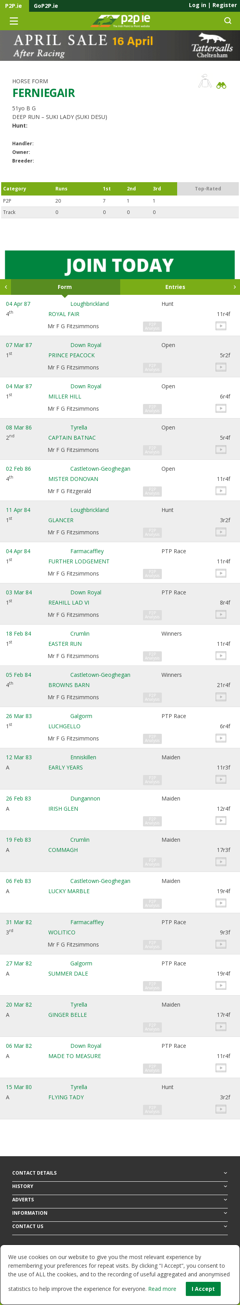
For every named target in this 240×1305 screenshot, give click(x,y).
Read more (162, 1288)
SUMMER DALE (68, 973)
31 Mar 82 (19, 922)
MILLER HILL (64, 396)
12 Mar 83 (19, 757)
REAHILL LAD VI (68, 602)
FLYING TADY (66, 1097)
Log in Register (213, 5)
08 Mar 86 (19, 427)
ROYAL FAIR (63, 314)
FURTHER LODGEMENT (79, 561)
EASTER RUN (65, 643)
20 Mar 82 (19, 1004)
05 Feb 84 (18, 674)
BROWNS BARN (69, 685)
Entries (175, 287)
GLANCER (60, 520)
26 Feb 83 (18, 798)
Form (65, 287)
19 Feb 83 (18, 839)
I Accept (203, 1288)
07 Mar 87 (19, 345)
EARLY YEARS (65, 767)
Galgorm (81, 716)
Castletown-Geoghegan (100, 468)
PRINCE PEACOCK (71, 355)
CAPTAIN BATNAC (72, 437)
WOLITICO (61, 932)
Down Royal (85, 345)
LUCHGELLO (64, 726)
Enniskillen (83, 757)
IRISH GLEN (63, 808)
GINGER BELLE (67, 1014)
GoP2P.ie (46, 5)
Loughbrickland (89, 303)
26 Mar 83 (19, 716)
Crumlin (80, 633)
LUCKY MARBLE (69, 891)
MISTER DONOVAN (73, 479)
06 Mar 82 (19, 1045)
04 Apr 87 (18, 303)
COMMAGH (63, 850)
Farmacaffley (87, 551)
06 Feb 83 (18, 881)
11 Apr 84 (18, 510)
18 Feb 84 (18, 633)
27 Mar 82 (19, 963)
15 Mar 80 (19, 1087)
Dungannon (85, 798)
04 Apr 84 (18, 551)
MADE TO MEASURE (74, 1056)
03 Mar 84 (19, 592)
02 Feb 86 (18, 468)
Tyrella (78, 427)
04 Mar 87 (19, 386)
